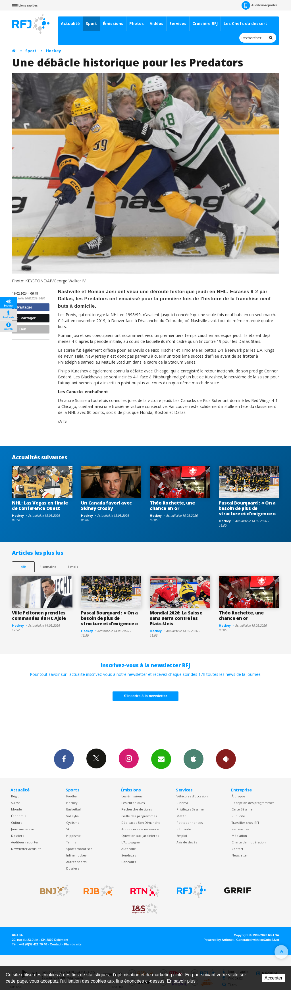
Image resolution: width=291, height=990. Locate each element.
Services (177, 23)
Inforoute (183, 829)
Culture (16, 822)
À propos (238, 796)
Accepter (273, 978)
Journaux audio (22, 829)
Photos (136, 23)
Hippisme (73, 835)
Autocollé (128, 849)
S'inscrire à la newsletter (145, 696)
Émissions (113, 23)
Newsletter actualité (26, 849)
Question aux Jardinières (140, 835)
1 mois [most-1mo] (73, 566)
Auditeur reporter (25, 842)
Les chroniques (133, 802)
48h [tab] (23, 566)
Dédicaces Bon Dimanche (140, 822)
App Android (226, 758)
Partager (23, 307)
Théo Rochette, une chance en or (172, 505)
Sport (91, 23)
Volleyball (73, 816)
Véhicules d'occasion (192, 796)
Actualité (70, 23)
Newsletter (240, 855)
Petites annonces (189, 822)
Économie (18, 816)
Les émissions (131, 796)
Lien (20, 329)
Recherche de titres (136, 809)
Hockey (53, 50)
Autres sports (76, 862)
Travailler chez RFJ (245, 822)
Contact (237, 849)
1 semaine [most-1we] (48, 566)
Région (16, 796)
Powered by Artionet (219, 939)
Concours (128, 862)
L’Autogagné (130, 842)
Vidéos (156, 23)
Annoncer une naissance (140, 829)
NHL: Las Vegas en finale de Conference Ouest (40, 505)
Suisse (15, 802)
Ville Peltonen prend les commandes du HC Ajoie (39, 615)
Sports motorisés (79, 849)
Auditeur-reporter (259, 5)
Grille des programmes (139, 816)
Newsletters (161, 758)
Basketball (74, 809)
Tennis (71, 842)
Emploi (181, 835)
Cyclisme (73, 822)
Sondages (128, 855)
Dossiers (17, 835)
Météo (181, 816)
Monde (16, 809)
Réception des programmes (253, 802)
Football (72, 796)
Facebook (64, 758)
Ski (68, 829)
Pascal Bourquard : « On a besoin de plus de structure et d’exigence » (247, 508)
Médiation (239, 835)
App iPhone (193, 758)
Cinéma (182, 802)
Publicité (238, 816)
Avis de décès (186, 842)
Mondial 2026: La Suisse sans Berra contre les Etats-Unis (176, 618)
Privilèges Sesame (190, 809)
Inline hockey (76, 855)
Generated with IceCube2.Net (257, 939)
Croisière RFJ (205, 23)
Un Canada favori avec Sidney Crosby (106, 505)
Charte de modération (249, 842)
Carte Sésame (242, 809)
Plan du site (72, 944)
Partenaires (240, 829)
